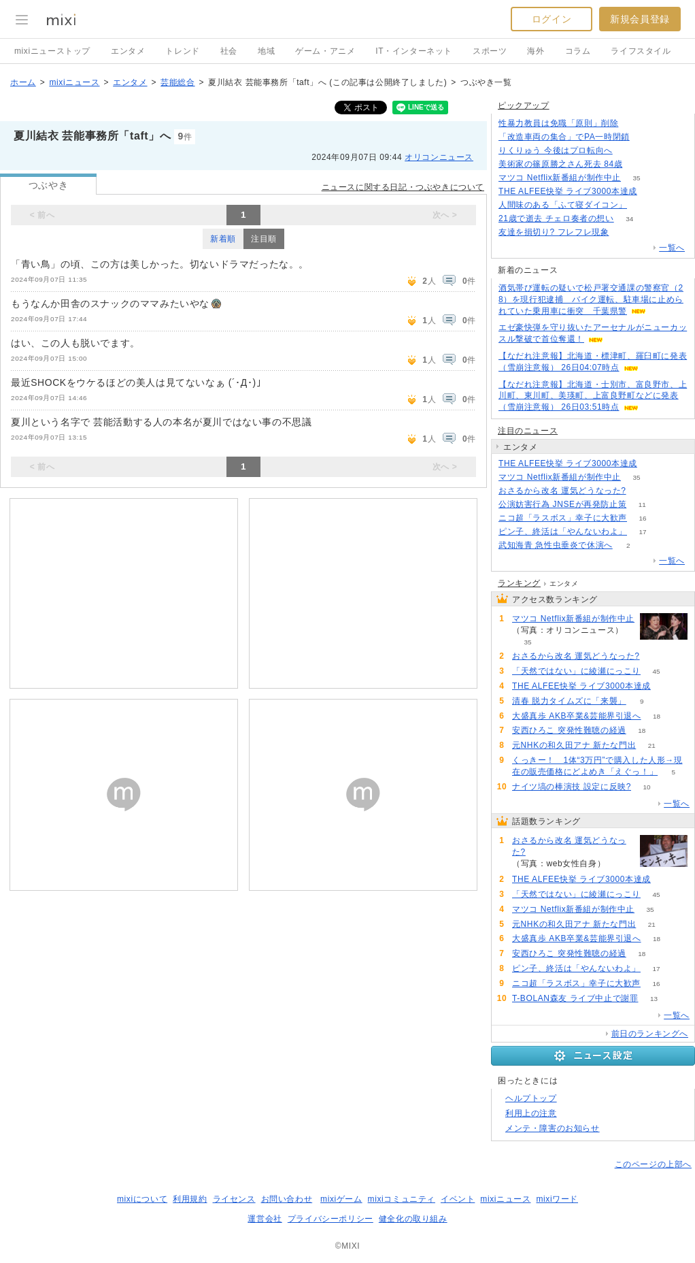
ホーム (23, 82)
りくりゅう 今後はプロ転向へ (555, 150)
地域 (266, 51)
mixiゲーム (341, 1199)
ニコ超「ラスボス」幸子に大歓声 (562, 518)
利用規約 (190, 1199)
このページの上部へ (653, 1164)
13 (654, 998)
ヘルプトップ (531, 1098)
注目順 (264, 239)
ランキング (519, 583)
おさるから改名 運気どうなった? (562, 490)
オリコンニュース (439, 157)
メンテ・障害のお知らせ (552, 1128)
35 (637, 178)
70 (652, 191)
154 (624, 232)
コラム (578, 51)
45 (656, 671)
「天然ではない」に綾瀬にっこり (576, 671)
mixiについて (142, 1199)
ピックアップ (523, 105)
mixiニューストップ (52, 51)
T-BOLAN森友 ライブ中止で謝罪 (575, 998)
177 (645, 137)
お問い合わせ (287, 1199)
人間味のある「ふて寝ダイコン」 (562, 205)
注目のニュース (528, 431)
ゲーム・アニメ (325, 51)
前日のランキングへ (649, 1033)
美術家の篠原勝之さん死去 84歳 (560, 164)
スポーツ (490, 51)
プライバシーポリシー (330, 1219)
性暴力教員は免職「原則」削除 (558, 123)
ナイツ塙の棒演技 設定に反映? (571, 786)
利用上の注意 (531, 1113)
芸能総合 (177, 82)
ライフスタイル (641, 51)
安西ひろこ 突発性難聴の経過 (569, 730)
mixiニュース (74, 82)
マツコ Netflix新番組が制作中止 (559, 177)
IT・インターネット (413, 51)
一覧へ (672, 247)
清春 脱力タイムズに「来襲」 (569, 701)
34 (629, 219)
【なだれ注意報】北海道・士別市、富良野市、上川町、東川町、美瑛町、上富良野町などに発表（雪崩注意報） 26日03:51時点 (592, 396)
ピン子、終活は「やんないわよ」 (562, 531)
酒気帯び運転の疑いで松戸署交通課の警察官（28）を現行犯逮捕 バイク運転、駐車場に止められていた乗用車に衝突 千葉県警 (590, 299)
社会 (228, 51)
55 (628, 150)
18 (656, 716)
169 (638, 164)
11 (642, 504)
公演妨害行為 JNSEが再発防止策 (562, 504)
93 (641, 491)
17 (642, 532)
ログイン (551, 19)
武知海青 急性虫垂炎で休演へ (555, 545)
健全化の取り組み (413, 1219)
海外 (535, 51)
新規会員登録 (640, 19)
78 (642, 205)
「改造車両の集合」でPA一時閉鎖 (564, 137)
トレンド (182, 51)
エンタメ (128, 51)
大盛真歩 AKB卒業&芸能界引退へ (576, 716)
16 (642, 518)
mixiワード (557, 1199)
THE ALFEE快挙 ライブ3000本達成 (567, 191)
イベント (458, 1199)
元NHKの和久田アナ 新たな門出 (574, 745)
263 (634, 123)
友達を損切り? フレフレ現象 (553, 232)
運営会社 (265, 1219)
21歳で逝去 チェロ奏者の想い (556, 218)
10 (646, 787)
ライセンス (234, 1199)
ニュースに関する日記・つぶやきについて (403, 187)
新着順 (223, 239)
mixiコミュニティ (401, 1199)
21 (652, 745)
